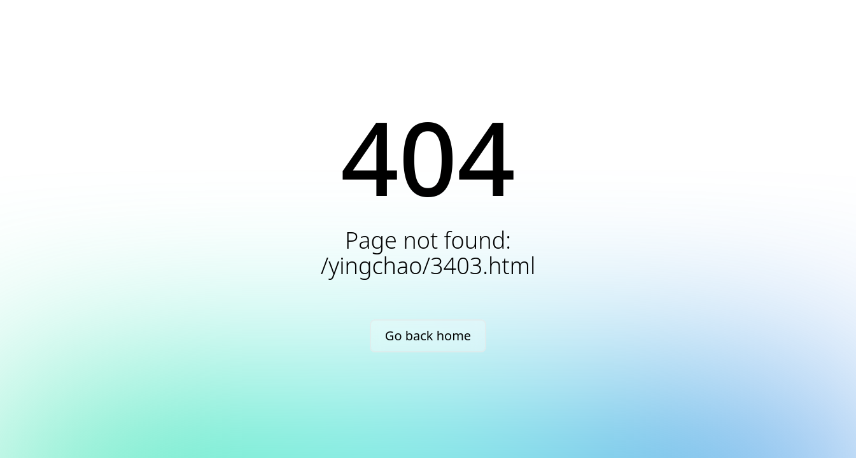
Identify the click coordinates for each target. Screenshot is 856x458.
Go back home (428, 335)
